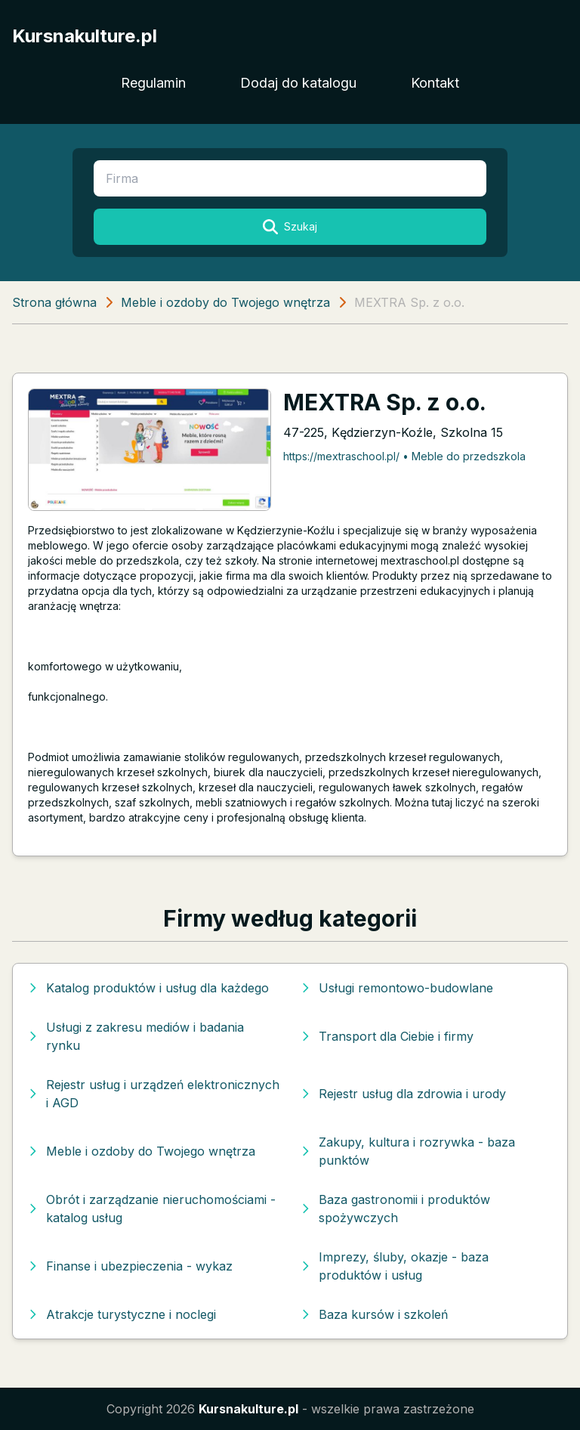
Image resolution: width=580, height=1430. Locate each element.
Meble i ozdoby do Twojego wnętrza (225, 302)
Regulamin (153, 83)
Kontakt (435, 83)
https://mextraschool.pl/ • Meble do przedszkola (404, 456)
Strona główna (54, 302)
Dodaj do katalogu (298, 83)
